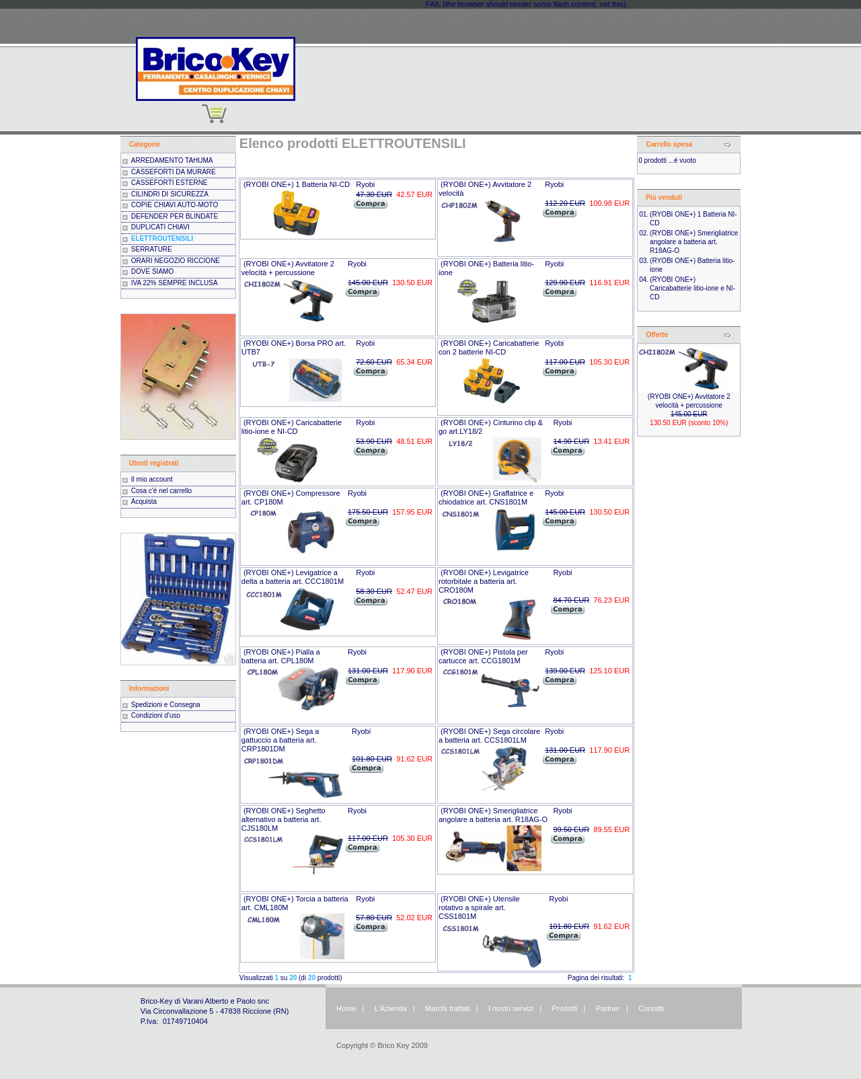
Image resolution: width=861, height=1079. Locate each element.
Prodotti (564, 1008)
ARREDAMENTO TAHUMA (172, 160)
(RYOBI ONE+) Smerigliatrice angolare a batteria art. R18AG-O (493, 815)
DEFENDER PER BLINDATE (174, 216)
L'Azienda (391, 1008)
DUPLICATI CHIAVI (160, 227)
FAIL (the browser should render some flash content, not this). (527, 4)
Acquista (144, 501)
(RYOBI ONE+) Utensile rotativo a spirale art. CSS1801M (479, 907)
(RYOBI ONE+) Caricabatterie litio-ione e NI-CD (291, 426)
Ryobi (365, 184)
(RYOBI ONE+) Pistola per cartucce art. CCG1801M (483, 656)
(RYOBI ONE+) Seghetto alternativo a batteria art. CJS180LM (283, 819)
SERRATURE (151, 249)
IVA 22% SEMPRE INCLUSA (174, 283)
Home (346, 1008)
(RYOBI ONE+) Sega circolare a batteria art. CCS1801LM (489, 735)
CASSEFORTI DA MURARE (173, 172)
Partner (608, 1008)
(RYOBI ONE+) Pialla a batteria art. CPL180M (280, 656)
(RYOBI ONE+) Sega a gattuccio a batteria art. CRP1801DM (280, 740)
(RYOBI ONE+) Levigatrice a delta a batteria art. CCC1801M (292, 576)
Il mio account (152, 479)
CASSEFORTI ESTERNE (169, 182)
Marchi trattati (447, 1008)
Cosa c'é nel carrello (161, 490)
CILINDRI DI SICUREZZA (170, 194)
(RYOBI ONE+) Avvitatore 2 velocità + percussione (287, 268)
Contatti (651, 1008)
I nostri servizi (509, 1008)
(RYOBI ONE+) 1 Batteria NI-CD (297, 184)
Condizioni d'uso (155, 715)
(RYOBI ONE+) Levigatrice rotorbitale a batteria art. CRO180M (484, 581)
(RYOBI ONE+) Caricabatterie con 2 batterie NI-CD (489, 347)
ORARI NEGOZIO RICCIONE (175, 260)
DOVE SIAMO (152, 271)
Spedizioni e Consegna (165, 704)
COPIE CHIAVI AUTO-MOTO (174, 205)
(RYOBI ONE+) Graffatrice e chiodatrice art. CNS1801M (486, 497)
